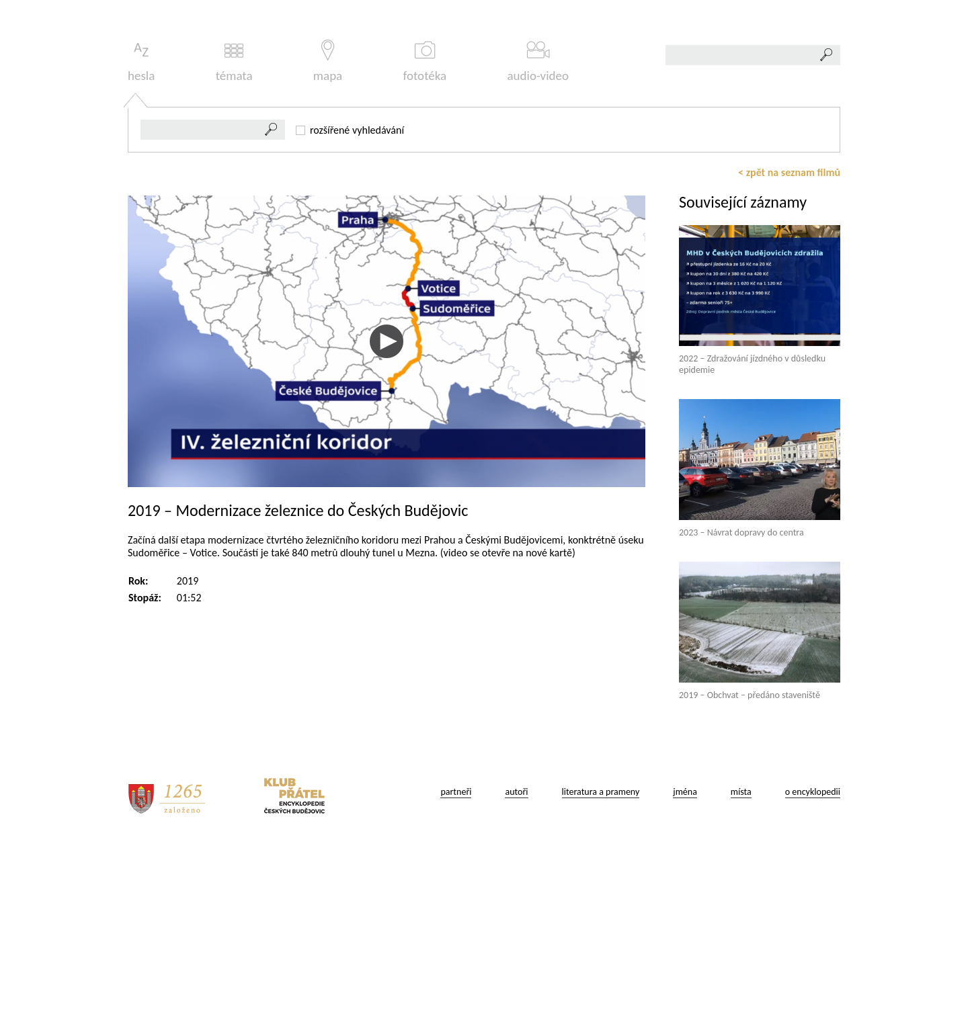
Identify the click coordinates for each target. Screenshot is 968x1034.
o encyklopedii (812, 980)
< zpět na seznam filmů (789, 360)
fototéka (425, 249)
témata (234, 249)
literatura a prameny (601, 980)
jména (685, 980)
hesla (141, 249)
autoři (516, 980)
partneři (455, 980)
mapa (327, 249)
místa (741, 980)
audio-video (538, 249)
